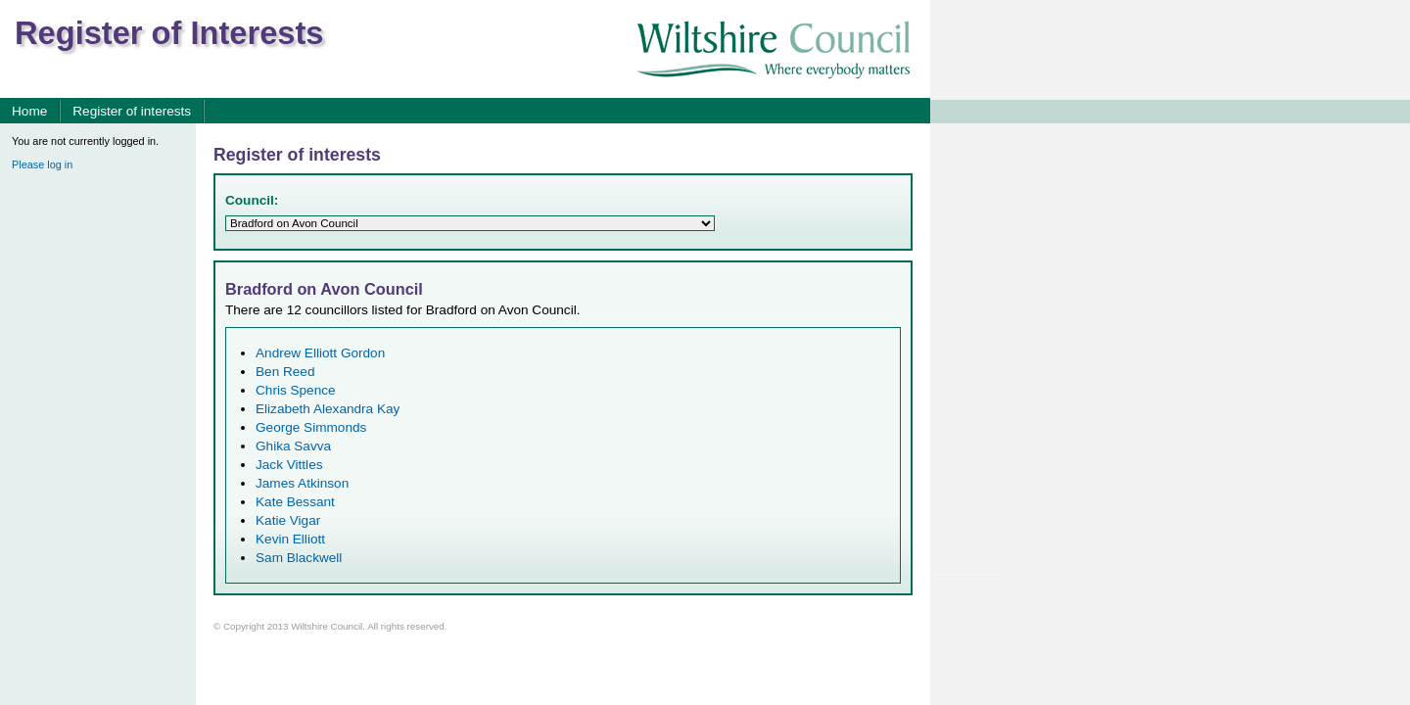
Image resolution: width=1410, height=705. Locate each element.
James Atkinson (302, 483)
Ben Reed (285, 371)
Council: (251, 200)
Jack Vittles (289, 464)
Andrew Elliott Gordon (320, 353)
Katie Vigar (288, 520)
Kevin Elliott (290, 539)
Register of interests (131, 111)
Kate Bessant (295, 501)
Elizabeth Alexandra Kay (328, 408)
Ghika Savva (293, 446)
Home (29, 111)
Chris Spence (296, 390)
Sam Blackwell (299, 557)
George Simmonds (311, 427)
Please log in (42, 164)
